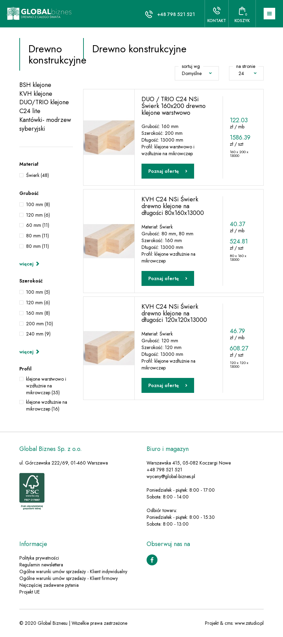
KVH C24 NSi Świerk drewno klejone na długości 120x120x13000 (174, 313)
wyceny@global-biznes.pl (171, 476)
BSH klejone (35, 85)
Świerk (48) (37, 175)
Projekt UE (29, 592)
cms (228, 623)
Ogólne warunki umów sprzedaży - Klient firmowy (68, 578)
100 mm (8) (38, 204)
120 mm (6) (38, 215)
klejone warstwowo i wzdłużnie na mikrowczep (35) (46, 386)
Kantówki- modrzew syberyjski (45, 124)
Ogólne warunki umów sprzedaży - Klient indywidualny (73, 571)
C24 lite (29, 111)
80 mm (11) (37, 235)
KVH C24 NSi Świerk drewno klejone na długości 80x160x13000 (173, 206)
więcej (29, 263)
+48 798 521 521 (176, 14)
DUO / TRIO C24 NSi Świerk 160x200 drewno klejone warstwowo (174, 106)
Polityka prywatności (39, 558)
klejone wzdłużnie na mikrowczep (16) (46, 405)
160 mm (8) (38, 313)
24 (248, 73)
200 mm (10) (39, 323)
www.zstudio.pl (249, 623)
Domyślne (197, 73)
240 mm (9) (38, 333)
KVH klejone (35, 94)
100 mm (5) (38, 292)
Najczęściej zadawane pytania (49, 585)
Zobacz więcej (171, 409)
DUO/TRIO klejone (44, 102)
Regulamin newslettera (41, 565)
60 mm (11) (37, 225)
